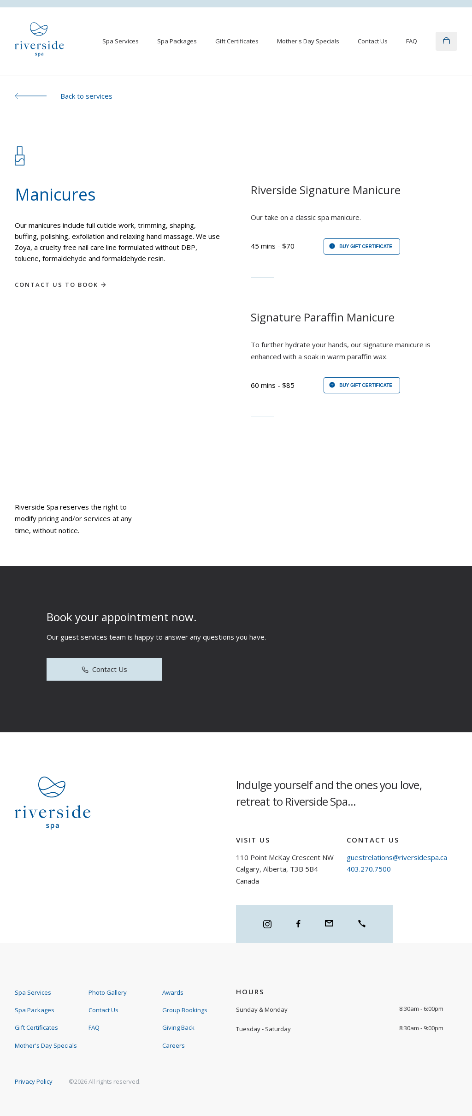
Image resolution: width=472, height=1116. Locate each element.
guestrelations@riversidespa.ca (397, 857)
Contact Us (373, 41)
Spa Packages (177, 41)
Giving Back (178, 1027)
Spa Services (120, 41)
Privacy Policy (34, 1081)
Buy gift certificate (360, 247)
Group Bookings (184, 1010)
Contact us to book (61, 284)
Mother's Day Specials (308, 41)
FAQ (411, 41)
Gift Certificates (237, 41)
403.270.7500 (369, 868)
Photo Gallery (107, 992)
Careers (173, 1045)
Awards (172, 992)
